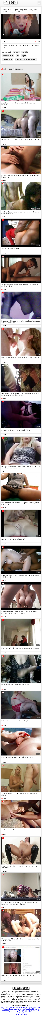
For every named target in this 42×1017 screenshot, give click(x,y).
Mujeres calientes (8, 56)
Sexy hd (23, 56)
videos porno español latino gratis (25, 59)
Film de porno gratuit (34, 1007)
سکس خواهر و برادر (15, 1011)
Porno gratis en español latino (18, 1007)
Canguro (16, 52)
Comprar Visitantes (21, 1014)
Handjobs (25, 52)
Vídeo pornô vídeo (8, 1009)
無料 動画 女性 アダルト (29, 1011)
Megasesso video (19, 1009)
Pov (17, 56)
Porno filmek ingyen (31, 1009)
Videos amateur (8, 59)
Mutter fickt (4, 1007)
